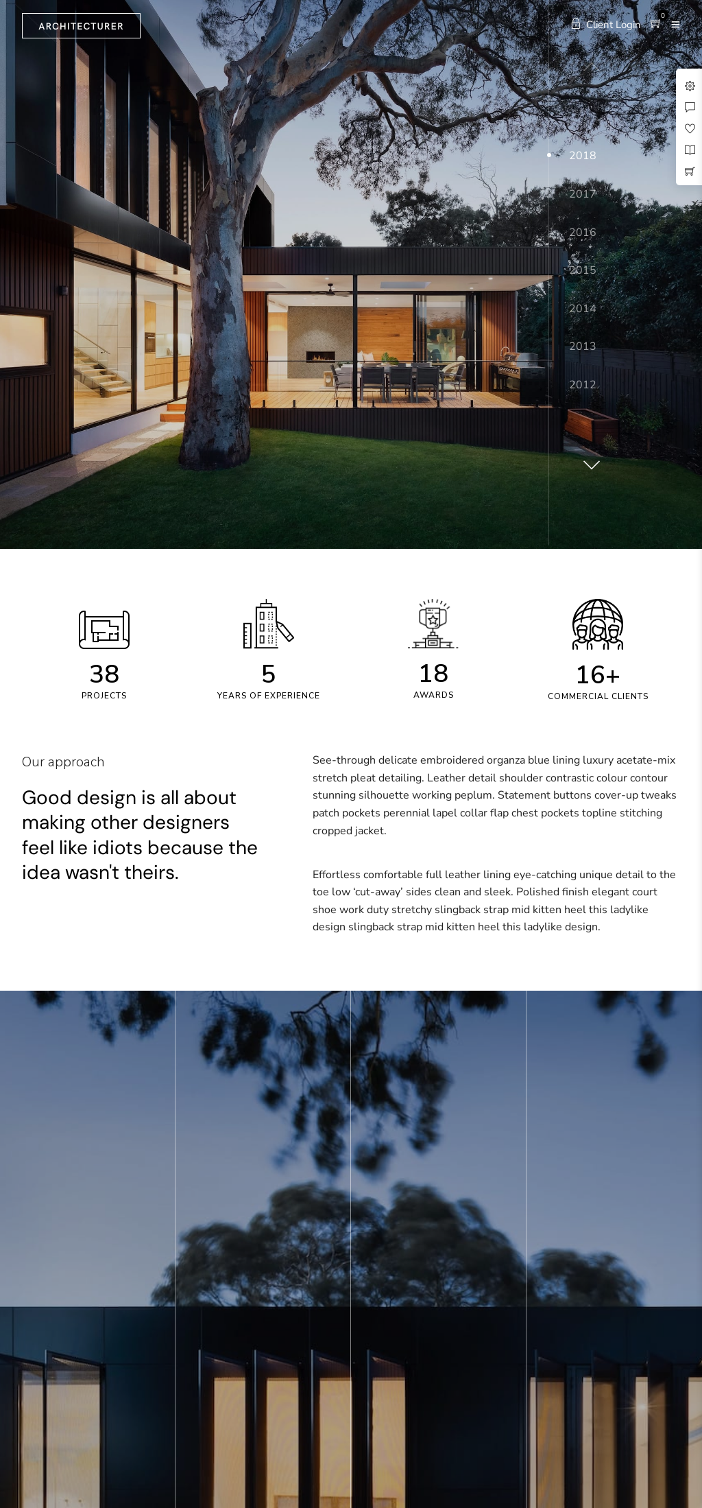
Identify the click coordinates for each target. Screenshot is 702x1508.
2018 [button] (582, 155)
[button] (589, 460)
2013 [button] (582, 346)
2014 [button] (582, 308)
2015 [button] (582, 270)
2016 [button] (582, 232)
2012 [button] (582, 384)
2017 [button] (582, 194)
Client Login (605, 25)
